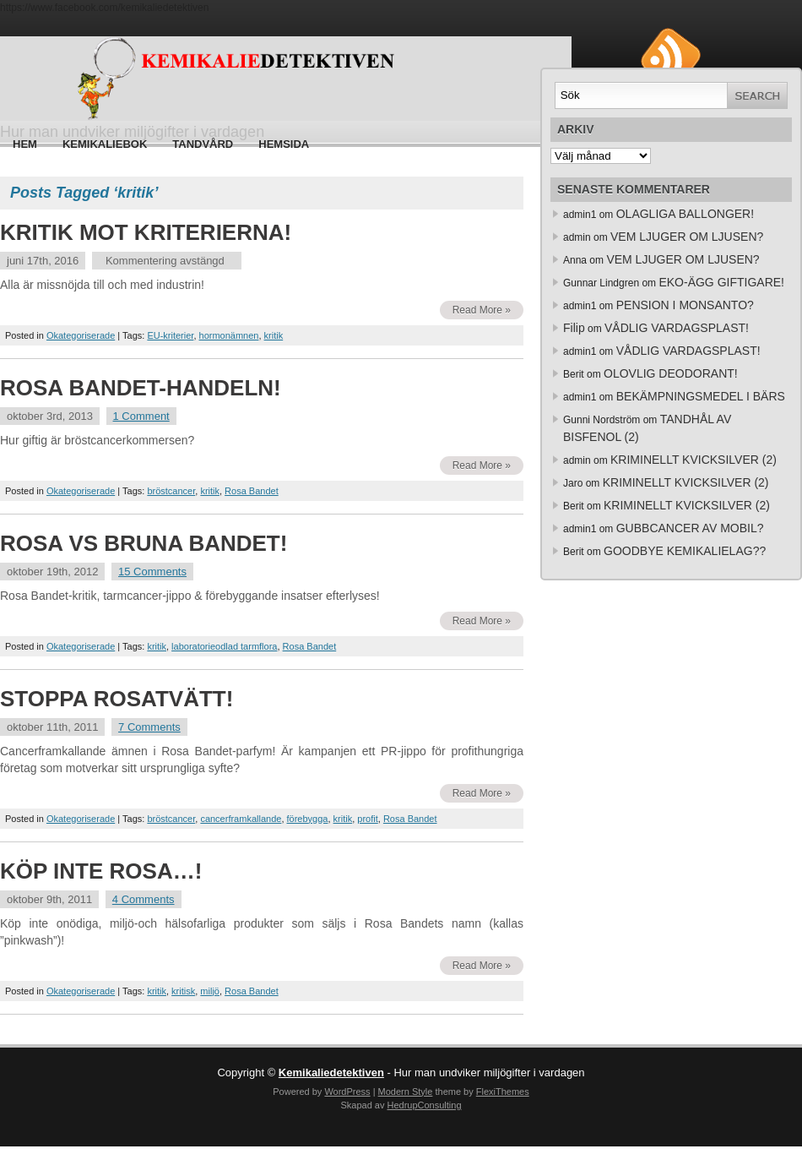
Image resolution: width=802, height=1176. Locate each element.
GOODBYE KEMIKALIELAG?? (685, 551)
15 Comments (152, 571)
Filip (574, 328)
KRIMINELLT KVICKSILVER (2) (693, 459)
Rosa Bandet (252, 491)
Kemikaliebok (104, 144)
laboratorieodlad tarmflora (224, 646)
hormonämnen (229, 335)
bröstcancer (171, 491)
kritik (274, 335)
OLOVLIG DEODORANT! (671, 373)
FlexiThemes (502, 1091)
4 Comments (143, 899)
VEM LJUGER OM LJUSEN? (686, 236)
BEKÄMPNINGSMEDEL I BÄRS (700, 396)
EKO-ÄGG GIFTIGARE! (721, 282)
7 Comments (149, 727)
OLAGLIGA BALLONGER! (685, 213)
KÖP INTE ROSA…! (101, 871)
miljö (209, 991)
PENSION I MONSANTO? (685, 305)
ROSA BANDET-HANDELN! (140, 387)
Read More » (481, 310)
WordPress (347, 1091)
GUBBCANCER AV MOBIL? (690, 528)
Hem (25, 144)
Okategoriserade (80, 335)
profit (367, 819)
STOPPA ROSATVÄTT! (116, 698)
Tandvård (202, 144)
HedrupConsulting (424, 1105)
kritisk (183, 991)
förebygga (307, 819)
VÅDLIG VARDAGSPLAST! (676, 328)
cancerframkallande (240, 819)
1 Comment (141, 416)
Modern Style (405, 1091)
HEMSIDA (283, 144)
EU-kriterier (170, 335)
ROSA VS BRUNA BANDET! (143, 543)
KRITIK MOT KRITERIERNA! (145, 232)
